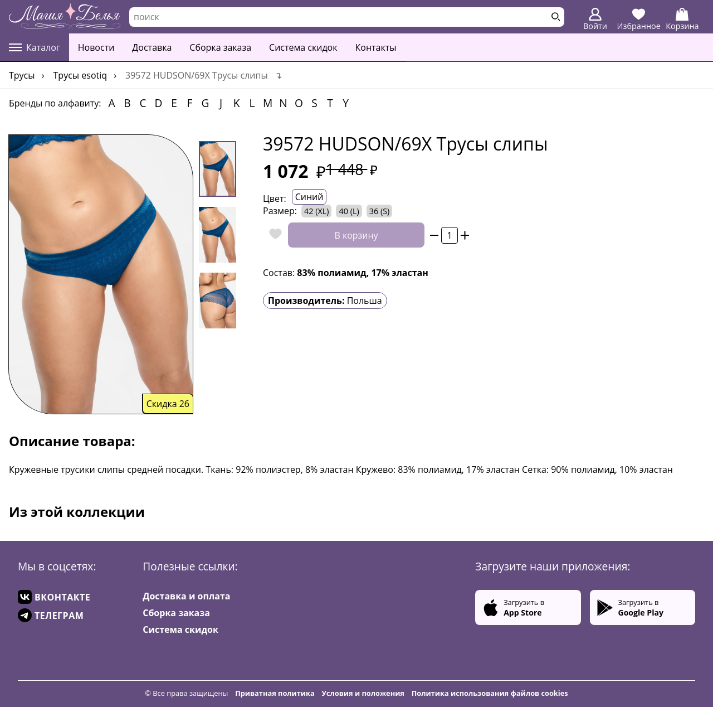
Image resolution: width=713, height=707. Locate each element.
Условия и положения (363, 693)
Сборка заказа (220, 47)
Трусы (22, 75)
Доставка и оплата (186, 596)
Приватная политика (275, 693)
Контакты (376, 47)
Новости (96, 47)
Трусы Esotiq (80, 75)
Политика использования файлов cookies (490, 693)
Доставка (152, 47)
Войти (595, 19)
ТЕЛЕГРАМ (51, 615)
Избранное (639, 19)
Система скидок (303, 47)
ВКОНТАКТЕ (54, 597)
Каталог (34, 47)
